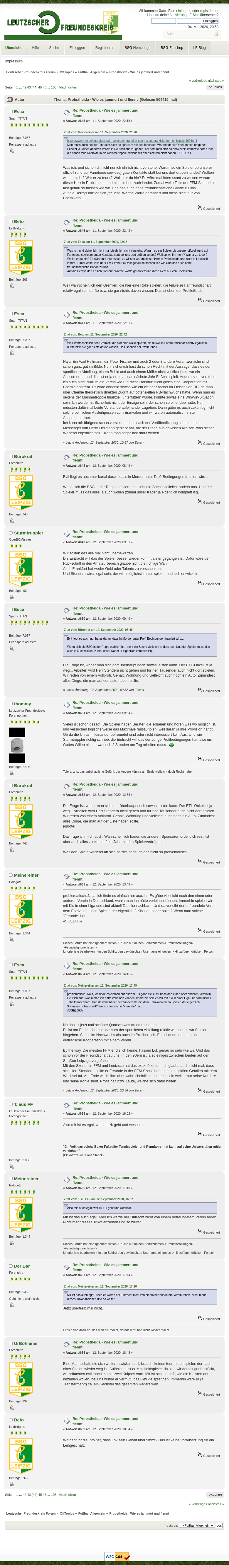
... (21, 87)
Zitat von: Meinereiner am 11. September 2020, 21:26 (100, 132)
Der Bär (22, 1265)
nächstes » (216, 80)
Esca (19, 111)
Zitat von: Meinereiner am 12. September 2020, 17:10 (100, 1286)
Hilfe (35, 48)
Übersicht (13, 48)
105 (54, 87)
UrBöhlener (26, 1343)
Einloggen (77, 48)
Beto (19, 221)
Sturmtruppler (28, 532)
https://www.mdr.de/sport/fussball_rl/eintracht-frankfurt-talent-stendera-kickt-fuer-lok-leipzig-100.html (132, 140)
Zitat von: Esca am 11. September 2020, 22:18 (95, 241)
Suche (54, 48)
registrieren (209, 11)
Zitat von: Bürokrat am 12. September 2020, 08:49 (98, 629)
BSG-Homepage (138, 48)
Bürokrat (23, 456)
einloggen (183, 11)
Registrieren (104, 48)
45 (40, 87)
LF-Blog (199, 48)
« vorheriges (198, 80)
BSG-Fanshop (172, 48)
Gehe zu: (172, 1525)
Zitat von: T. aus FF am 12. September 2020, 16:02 (98, 1199)
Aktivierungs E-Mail (184, 15)
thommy (22, 703)
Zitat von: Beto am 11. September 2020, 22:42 (95, 334)
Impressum (14, 61)
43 (29, 87)
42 (24, 87)
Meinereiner (26, 875)
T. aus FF (23, 1104)
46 (44, 87)
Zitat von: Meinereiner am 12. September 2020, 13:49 (100, 985)
